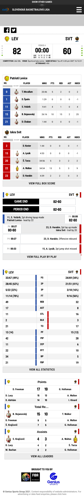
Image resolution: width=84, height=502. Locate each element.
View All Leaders (42, 456)
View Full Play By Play (41, 256)
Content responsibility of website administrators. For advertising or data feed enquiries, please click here (49, 492)
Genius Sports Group (53, 478)
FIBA (30, 478)
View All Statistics (42, 369)
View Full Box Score (42, 183)
